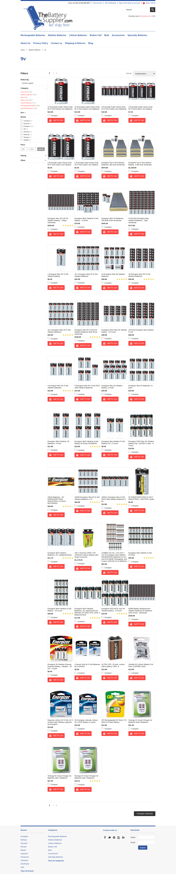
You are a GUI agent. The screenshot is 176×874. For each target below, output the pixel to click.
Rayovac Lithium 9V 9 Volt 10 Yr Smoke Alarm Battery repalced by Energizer (60, 722)
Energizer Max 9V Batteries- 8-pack (140, 387)
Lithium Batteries (78, 35)
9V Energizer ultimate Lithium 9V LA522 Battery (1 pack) (86, 721)
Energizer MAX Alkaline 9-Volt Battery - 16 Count (59, 610)
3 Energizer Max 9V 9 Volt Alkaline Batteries (58, 387)
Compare (54, 116)
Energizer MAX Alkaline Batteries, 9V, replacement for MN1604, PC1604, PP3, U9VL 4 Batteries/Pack (87, 612)
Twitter (110, 837)
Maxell (23, 850)
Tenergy (26, 137)
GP (24, 129)
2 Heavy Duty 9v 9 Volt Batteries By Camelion (87, 665)
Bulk (106, 35)
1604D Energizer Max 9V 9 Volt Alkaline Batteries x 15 (87, 498)
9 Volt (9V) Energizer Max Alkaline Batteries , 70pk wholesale (138, 220)
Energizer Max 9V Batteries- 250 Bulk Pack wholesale (112, 219)
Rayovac (26, 134)
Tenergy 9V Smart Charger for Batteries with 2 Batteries (86, 777)
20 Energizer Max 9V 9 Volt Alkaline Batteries (139, 275)
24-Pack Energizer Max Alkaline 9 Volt (141, 331)
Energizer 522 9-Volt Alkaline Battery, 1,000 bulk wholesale (140, 164)
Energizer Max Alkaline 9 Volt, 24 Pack (140, 554)
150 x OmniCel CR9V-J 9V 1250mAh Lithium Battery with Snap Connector (86, 555)
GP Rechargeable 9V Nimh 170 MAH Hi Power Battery (114, 721)
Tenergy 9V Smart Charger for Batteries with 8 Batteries (140, 721)
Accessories (118, 35)
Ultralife (26, 140)
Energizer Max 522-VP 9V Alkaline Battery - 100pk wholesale (58, 220)
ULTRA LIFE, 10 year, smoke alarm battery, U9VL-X (112, 665)
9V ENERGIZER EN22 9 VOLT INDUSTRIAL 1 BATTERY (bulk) (141, 498)
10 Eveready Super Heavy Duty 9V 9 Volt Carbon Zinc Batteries (87, 108)
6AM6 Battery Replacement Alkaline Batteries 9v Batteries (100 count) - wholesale (140, 611)
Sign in (121, 3)
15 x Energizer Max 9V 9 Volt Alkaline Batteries (86, 275)
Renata (23, 847)
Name (133, 837)
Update (40, 149)
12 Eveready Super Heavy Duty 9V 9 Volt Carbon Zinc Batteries (60, 108)
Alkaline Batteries (57, 35)
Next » (56, 73)
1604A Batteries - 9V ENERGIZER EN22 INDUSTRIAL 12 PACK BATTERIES (57, 500)
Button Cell (95, 35)
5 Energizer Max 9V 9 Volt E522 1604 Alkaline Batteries (87, 387)
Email (133, 842)
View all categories (56, 861)
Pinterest (114, 837)
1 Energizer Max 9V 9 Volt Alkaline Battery (58, 275)
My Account (97, 3)
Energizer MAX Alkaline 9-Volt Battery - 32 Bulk (86, 219)
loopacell (24, 853)
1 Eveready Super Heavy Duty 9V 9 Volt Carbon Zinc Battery (87, 164)
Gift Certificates (110, 3)
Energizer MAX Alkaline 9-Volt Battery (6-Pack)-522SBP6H (86, 442)
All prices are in (147, 16)
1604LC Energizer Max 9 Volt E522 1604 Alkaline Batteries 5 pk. (113, 499)
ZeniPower (25, 864)
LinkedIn (123, 837)
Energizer (27, 126)
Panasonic (25, 857)
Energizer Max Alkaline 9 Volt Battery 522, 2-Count (113, 442)
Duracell (26, 123)
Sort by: (129, 73)
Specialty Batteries (137, 35)
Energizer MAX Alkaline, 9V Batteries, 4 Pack (58, 442)
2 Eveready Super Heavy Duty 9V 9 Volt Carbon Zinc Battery (60, 164)
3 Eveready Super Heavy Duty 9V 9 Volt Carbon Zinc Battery (140, 108)
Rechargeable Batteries (33, 35)
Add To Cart (58, 120)
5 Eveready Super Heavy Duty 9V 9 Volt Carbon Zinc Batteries (113, 108)
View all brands (27, 871)
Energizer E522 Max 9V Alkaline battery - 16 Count (114, 331)
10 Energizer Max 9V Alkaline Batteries (113, 275)
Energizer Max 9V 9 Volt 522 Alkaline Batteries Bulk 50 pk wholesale (86, 332)
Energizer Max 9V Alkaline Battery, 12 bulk (111, 387)
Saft (22, 867)
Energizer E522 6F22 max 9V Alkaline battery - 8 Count (113, 610)
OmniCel (26, 132)
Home (23, 50)
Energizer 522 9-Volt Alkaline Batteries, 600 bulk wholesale (113, 164)
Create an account (133, 3)
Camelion (26, 121)
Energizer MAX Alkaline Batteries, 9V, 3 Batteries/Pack (60, 554)
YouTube (119, 837)
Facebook (105, 837)
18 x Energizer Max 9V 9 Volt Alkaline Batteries (59, 331)
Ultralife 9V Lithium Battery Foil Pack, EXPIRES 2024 (140, 665)
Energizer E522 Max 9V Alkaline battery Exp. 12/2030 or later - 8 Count (141, 443)
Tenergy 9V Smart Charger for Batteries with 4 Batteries (59, 777)
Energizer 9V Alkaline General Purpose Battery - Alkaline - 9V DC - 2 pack (60, 666)
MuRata (24, 840)
